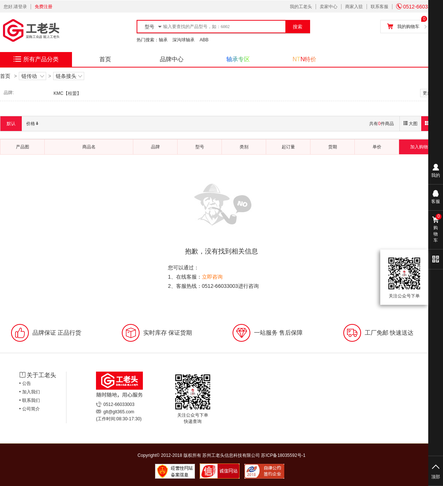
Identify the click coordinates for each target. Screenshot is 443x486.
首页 (105, 59)
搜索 (297, 27)
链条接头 (69, 76)
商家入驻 (354, 6)
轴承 (163, 39)
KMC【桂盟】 (67, 93)
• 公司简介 (29, 408)
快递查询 (193, 421)
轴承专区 (238, 59)
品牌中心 (171, 59)
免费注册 (43, 6)
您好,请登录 (15, 6)
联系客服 (379, 6)
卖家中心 (328, 6)
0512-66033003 (417, 7)
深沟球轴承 (183, 39)
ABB (204, 39)
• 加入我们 (29, 391)
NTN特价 (305, 59)
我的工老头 (301, 6)
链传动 (32, 76)
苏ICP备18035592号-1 (283, 455)
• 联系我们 (29, 400)
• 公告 (25, 383)
